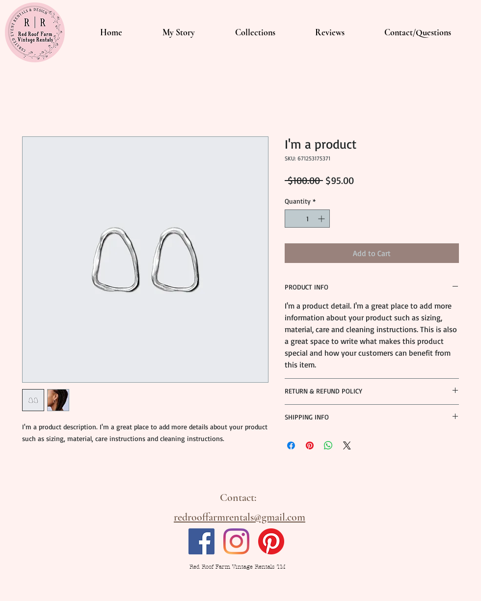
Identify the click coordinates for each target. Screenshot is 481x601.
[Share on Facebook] (291, 445)
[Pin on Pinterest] (310, 445)
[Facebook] (201, 541)
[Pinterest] (271, 541)
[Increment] (322, 218)
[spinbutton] (307, 218)
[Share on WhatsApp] (328, 445)
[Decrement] (292, 218)
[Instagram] (236, 541)
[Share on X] (347, 445)
